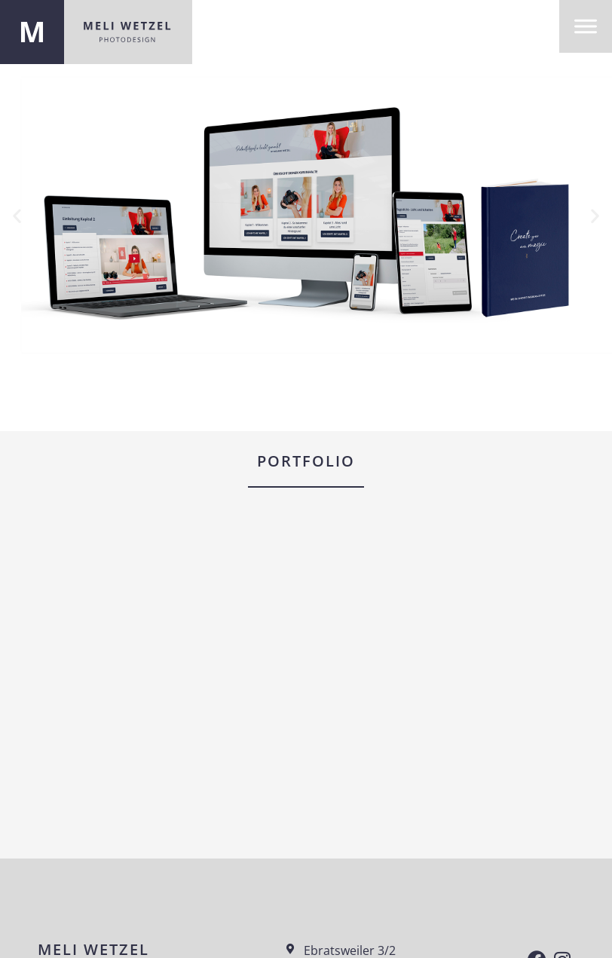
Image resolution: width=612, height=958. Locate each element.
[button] (17, 215)
